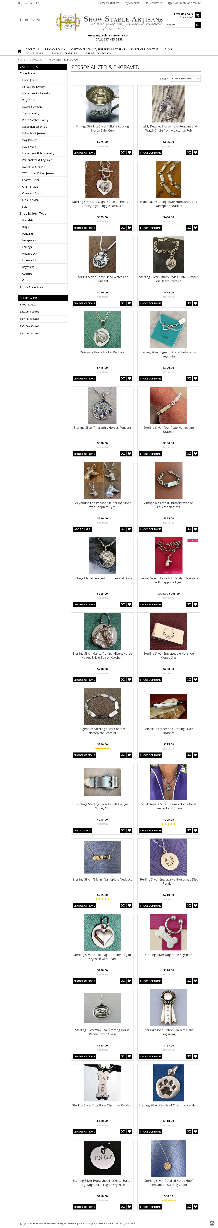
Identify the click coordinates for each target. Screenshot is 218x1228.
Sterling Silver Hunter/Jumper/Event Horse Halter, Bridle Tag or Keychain (102, 655)
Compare (109, 3)
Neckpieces (29, 240)
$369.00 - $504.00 (29, 319)
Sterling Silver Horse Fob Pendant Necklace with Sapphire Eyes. (169, 580)
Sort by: (164, 78)
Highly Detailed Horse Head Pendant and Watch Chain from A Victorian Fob (168, 128)
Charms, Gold (30, 186)
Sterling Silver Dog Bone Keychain (168, 955)
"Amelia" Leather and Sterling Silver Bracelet (168, 731)
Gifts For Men (30, 200)
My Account (132, 3)
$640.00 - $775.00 (29, 333)
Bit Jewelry (28, 100)
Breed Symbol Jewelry (35, 120)
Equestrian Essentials (34, 126)
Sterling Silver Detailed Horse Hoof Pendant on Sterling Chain (168, 1183)
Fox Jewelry (29, 146)
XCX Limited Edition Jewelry (38, 173)
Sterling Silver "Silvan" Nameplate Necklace (102, 879)
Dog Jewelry (29, 140)
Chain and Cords (32, 193)
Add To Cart (82, 529)
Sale (24, 206)
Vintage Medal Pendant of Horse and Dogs (102, 578)
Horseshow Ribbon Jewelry (38, 153)
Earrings (27, 247)
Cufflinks (27, 273)
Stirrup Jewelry (30, 113)
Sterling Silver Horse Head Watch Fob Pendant (102, 279)
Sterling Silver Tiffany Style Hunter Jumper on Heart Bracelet (168, 279)
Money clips (29, 260)
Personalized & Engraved (37, 160)
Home (21, 59)
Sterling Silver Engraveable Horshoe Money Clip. (168, 655)
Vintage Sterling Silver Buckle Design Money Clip (102, 806)
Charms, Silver (30, 180)
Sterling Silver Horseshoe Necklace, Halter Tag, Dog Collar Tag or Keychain (102, 1183)
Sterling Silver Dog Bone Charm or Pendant (102, 1105)
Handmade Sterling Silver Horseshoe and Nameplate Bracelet (168, 204)
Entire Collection (98, 53)
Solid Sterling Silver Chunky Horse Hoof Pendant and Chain (168, 806)
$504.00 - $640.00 (29, 326)
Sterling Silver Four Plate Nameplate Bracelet (168, 430)
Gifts (25, 280)
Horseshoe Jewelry (33, 86)
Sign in (171, 3)
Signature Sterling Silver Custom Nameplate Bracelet (102, 731)
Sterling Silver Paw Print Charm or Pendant (168, 1105)
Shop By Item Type (64, 53)
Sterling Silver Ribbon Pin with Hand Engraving (169, 1032)
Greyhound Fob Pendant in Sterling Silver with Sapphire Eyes (102, 505)
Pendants (27, 233)
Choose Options (84, 152)
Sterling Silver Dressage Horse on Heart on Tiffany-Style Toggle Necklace (102, 204)
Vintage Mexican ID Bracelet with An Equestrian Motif (168, 505)
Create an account (190, 3)
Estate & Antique (32, 106)
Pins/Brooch (29, 253)
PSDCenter (131, 1223)
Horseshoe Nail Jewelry (36, 93)
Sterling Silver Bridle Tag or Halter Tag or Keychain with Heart (102, 957)
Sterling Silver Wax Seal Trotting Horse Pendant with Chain (102, 1032)
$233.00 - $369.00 (29, 311)
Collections (34, 53)
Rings (25, 227)
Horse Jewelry (30, 80)
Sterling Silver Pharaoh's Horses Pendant (102, 428)
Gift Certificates (153, 3)
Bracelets (27, 220)
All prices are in (30, 3)
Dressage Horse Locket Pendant (102, 352)
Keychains (28, 267)
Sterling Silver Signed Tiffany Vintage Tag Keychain (168, 354)
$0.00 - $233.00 (28, 304)
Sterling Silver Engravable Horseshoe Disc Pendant (168, 881)
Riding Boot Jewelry (33, 133)
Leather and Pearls (33, 166)
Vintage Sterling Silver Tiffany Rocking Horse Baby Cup (102, 128)
